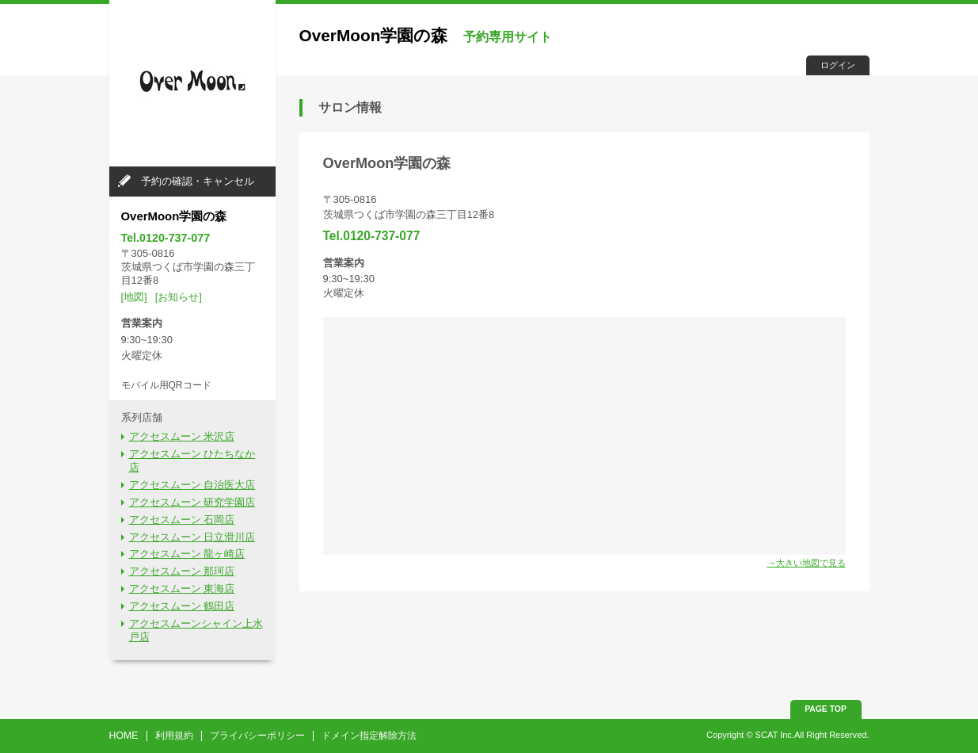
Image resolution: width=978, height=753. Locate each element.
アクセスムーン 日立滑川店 (192, 537)
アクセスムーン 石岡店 (182, 520)
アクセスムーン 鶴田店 (182, 606)
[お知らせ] (178, 297)
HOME (124, 735)
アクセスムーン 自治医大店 (192, 485)
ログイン (837, 65)
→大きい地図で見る (806, 563)
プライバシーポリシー (257, 735)
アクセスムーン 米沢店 (182, 436)
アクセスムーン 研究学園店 (192, 502)
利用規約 (174, 735)
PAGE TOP (826, 709)
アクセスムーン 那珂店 (182, 571)
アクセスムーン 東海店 (182, 588)
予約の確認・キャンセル (197, 181)
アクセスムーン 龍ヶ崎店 (187, 554)
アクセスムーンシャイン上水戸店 (196, 630)
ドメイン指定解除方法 (369, 735)
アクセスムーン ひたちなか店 (192, 460)
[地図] (134, 297)
